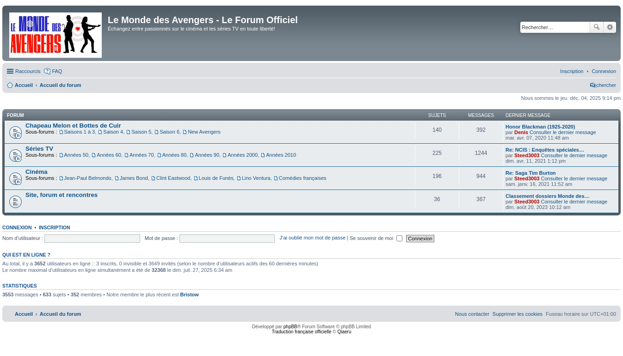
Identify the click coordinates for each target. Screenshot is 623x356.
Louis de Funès (216, 178)
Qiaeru (344, 331)
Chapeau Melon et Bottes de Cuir (73, 125)
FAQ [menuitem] (57, 71)
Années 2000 (243, 155)
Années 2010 (281, 155)
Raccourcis (27, 71)
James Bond (134, 178)
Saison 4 (113, 132)
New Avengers (204, 132)
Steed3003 (526, 155)
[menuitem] (604, 71)
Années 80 (174, 155)
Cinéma (36, 171)
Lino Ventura (256, 178)
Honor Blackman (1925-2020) (540, 126)
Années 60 (109, 155)
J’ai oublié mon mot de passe (312, 238)
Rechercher (597, 27)
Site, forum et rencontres (61, 194)
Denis (521, 132)
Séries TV (39, 148)
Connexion (17, 227)
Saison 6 (169, 132)
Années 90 (207, 155)
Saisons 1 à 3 (79, 132)
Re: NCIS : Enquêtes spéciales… (545, 150)
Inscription (54, 227)
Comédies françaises (303, 178)
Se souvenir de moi (376, 238)
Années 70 (142, 155)
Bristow (189, 294)
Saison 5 (141, 132)
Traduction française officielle (302, 331)
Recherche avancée (610, 27)
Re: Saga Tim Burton (531, 173)
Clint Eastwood (173, 178)
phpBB (290, 326)
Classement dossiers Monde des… (548, 196)
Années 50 (76, 155)
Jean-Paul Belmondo (87, 178)
